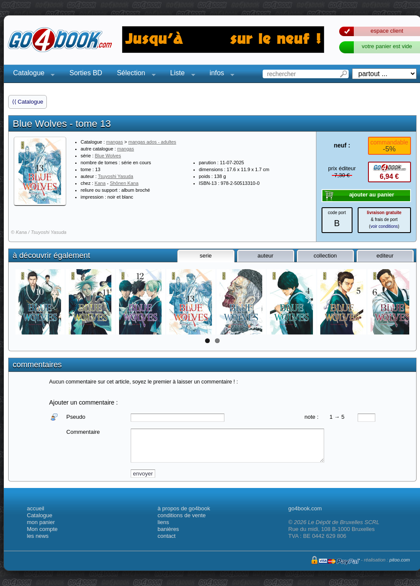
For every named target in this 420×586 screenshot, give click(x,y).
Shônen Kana (124, 183)
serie (205, 255)
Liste (180, 74)
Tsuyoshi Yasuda (115, 176)
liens (163, 522)
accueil (35, 508)
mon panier (41, 522)
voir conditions (384, 226)
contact (167, 536)
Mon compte (42, 529)
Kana (100, 183)
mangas (114, 141)
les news (38, 536)
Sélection (134, 74)
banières (168, 529)
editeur (385, 255)
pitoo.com (399, 559)
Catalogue (31, 74)
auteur (265, 255)
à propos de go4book (184, 508)
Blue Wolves (108, 155)
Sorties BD (85, 73)
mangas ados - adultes (152, 141)
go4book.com (305, 508)
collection (325, 255)
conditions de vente (182, 515)
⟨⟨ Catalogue (27, 101)
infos (220, 74)
